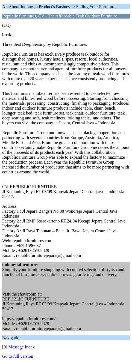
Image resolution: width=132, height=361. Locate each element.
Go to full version (17, 356)
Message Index (21, 347)
